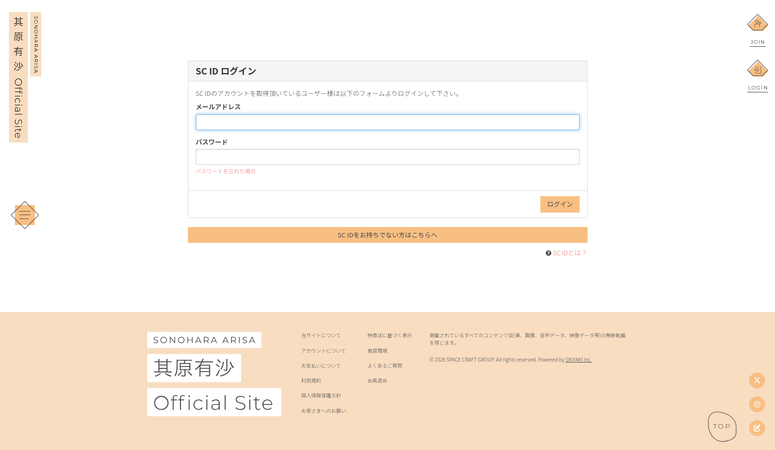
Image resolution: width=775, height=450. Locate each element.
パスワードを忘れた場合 (226, 171)
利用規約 (311, 380)
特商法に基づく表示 (389, 335)
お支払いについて (321, 365)
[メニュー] (25, 215)
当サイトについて (321, 335)
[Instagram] (757, 404)
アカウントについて (323, 350)
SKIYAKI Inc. (579, 359)
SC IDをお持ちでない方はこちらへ (387, 234)
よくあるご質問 (384, 365)
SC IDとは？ (570, 252)
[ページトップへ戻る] (722, 426)
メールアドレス (218, 106)
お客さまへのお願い (323, 410)
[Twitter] (757, 380)
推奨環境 (377, 350)
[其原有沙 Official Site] (25, 136)
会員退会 (377, 380)
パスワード (212, 142)
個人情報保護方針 (321, 395)
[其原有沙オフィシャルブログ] (757, 428)
